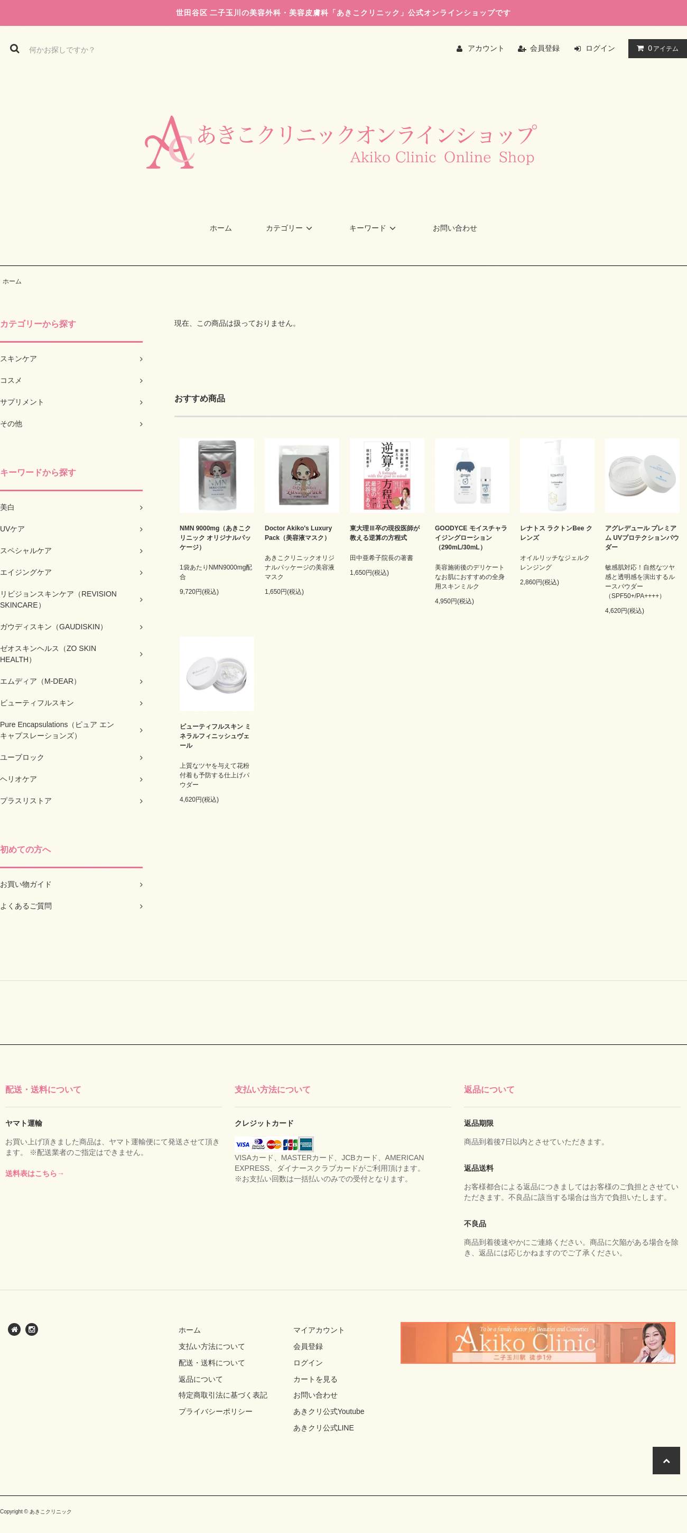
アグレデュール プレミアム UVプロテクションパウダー (642, 538)
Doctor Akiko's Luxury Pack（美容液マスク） (298, 533)
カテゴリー (290, 228)
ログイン (600, 48)
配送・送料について (212, 1362)
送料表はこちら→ (34, 1173)
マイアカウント (319, 1330)
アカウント (486, 48)
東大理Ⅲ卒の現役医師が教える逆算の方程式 (385, 533)
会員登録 (545, 48)
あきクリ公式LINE (323, 1428)
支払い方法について (212, 1346)
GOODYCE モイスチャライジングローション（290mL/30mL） (471, 538)
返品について (201, 1379)
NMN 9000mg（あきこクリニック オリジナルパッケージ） (215, 538)
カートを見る (315, 1379)
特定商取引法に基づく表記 (223, 1395)
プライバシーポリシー (216, 1411)
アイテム (655, 48)
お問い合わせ (455, 228)
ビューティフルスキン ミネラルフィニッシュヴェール (215, 736)
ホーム (221, 228)
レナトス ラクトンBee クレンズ (556, 533)
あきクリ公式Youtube (329, 1411)
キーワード (374, 228)
